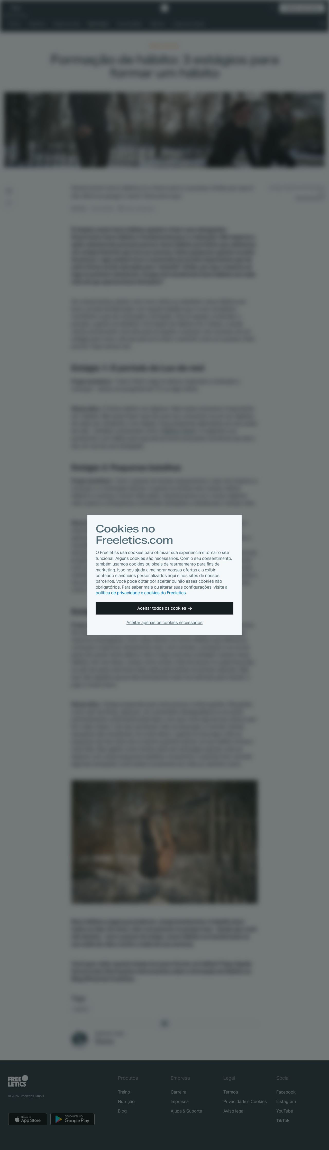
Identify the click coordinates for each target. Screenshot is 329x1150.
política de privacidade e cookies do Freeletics (141, 593)
